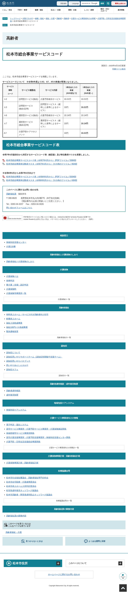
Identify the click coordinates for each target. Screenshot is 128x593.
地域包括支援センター (16, 242)
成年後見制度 (12, 395)
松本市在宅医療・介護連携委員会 (21, 482)
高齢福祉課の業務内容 (64, 509)
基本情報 (121, 10)
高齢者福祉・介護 (14, 532)
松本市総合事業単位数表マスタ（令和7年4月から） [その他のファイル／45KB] (41, 164)
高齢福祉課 (11, 194)
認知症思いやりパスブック (18, 361)
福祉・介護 (50, 18)
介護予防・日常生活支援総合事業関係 (23, 442)
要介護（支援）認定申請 (17, 285)
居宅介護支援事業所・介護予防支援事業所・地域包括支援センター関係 (38, 437)
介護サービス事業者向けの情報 (83, 18)
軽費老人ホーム (13, 319)
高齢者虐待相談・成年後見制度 (64, 384)
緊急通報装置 (12, 331)
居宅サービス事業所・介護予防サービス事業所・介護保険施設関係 (36, 429)
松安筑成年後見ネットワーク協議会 (22, 490)
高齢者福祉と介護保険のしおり (64, 255)
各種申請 (10, 281)
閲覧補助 (63, 3)
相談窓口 (64, 235)
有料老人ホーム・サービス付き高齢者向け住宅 (27, 314)
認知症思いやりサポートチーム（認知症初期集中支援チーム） (34, 357)
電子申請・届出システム (17, 425)
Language (75, 3)
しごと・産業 (89, 10)
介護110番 (11, 246)
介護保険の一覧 (64, 299)
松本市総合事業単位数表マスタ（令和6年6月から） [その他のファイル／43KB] (41, 180)
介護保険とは (12, 276)
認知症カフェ (12, 370)
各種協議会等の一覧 (64, 501)
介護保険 (64, 270)
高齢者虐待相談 (13, 391)
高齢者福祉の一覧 (64, 337)
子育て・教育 (22, 10)
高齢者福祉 (64, 308)
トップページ (15, 18)
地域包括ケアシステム (64, 403)
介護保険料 (11, 289)
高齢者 (59, 18)
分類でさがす (27, 18)
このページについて (77, 563)
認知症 (64, 346)
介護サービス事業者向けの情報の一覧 (64, 448)
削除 (36, 25)
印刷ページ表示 (119, 69)
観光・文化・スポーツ (105, 10)
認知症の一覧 (64, 375)
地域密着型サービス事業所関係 (20, 433)
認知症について (13, 353)
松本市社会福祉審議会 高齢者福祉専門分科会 (27, 478)
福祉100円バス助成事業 (17, 327)
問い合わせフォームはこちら (19, 208)
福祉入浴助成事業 (14, 323)
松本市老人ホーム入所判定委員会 (21, 486)
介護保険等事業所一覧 (16, 293)
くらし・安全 (7, 10)
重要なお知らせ (120, 3)
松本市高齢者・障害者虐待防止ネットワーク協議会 (29, 495)
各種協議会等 (64, 471)
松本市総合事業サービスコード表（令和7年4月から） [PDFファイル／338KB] (41, 160)
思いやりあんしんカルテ (17, 365)
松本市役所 (20, 563)
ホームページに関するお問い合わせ (64, 574)
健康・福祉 (39, 10)
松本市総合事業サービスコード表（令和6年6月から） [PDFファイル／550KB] (41, 177)
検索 (108, 3)
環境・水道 (72, 10)
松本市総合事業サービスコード (22, 25)
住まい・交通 (55, 10)
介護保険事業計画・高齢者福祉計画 (64, 456)
